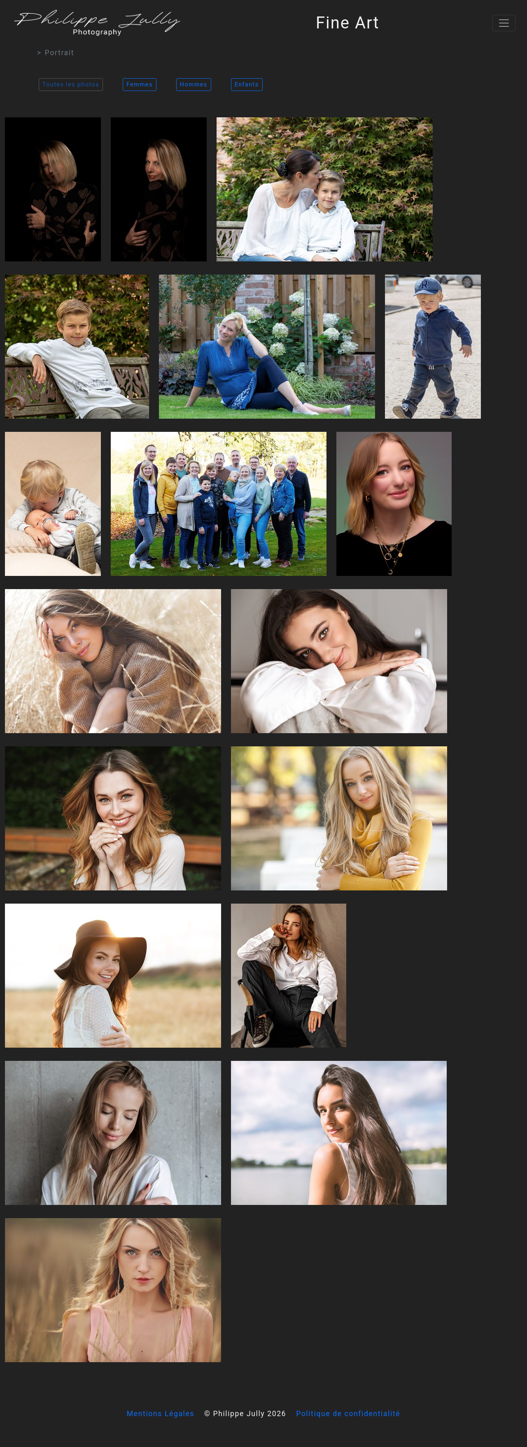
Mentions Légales (160, 1414)
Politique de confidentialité (348, 1414)
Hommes (194, 84)
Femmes (139, 84)
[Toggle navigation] (503, 23)
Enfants (247, 84)
